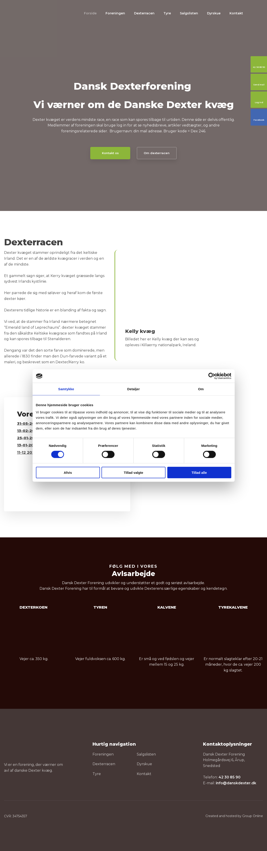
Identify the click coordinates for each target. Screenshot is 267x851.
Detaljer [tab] (133, 389)
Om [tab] (201, 389)
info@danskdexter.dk (236, 783)
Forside (90, 13)
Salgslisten (189, 13)
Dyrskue (214, 13)
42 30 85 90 (229, 777)
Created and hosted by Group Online (234, 816)
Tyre (167, 13)
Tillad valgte (133, 472)
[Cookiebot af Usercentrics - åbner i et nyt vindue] (211, 376)
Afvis (68, 472)
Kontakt (236, 13)
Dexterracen (144, 13)
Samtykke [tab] (66, 389)
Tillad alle (199, 472)
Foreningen (115, 13)
